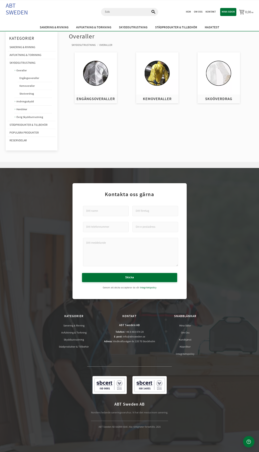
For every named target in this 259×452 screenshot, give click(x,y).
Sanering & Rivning (73, 325)
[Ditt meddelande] (130, 252)
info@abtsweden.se (134, 336)
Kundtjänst (185, 339)
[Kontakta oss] (248, 441)
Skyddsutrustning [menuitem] (133, 27)
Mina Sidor (185, 325)
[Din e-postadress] (155, 227)
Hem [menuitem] (188, 12)
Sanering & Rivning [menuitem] (54, 27)
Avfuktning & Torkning (74, 332)
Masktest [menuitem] (212, 27)
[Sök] (151, 12)
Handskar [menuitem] (21, 109)
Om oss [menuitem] (198, 12)
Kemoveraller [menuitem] (27, 86)
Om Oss (185, 332)
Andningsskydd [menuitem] (25, 101)
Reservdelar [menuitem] (18, 140)
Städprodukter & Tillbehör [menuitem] (176, 27)
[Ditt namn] (106, 211)
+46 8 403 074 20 (134, 332)
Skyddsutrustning (74, 339)
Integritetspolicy (148, 287)
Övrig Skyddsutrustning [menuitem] (29, 117)
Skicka (129, 277)
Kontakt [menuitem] (211, 12)
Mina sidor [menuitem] (228, 12)
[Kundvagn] (246, 12)
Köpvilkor (185, 347)
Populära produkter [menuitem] (24, 132)
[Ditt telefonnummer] (106, 227)
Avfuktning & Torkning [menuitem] (93, 27)
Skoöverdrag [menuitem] (26, 93)
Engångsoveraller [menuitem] (29, 78)
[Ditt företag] (155, 211)
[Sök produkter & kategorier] (129, 12)
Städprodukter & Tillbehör (74, 347)
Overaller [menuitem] (21, 70)
